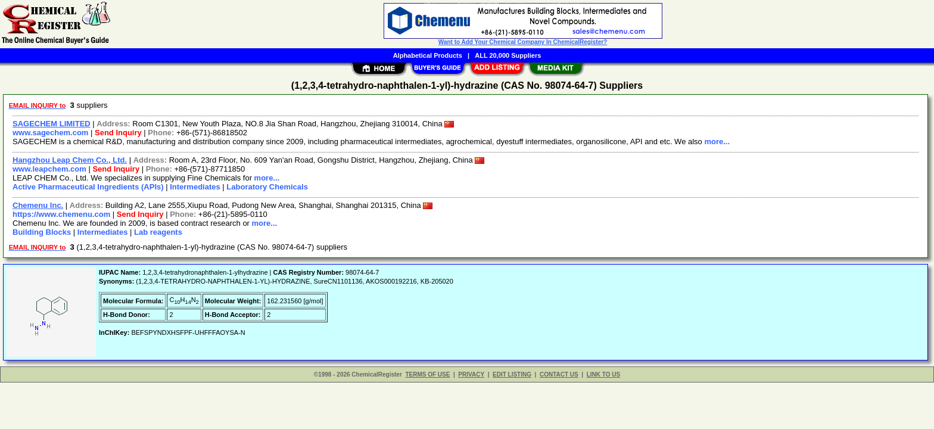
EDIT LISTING (512, 374)
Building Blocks (42, 232)
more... (717, 141)
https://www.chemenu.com (61, 214)
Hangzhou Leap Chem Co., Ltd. (70, 160)
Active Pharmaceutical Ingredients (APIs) (88, 186)
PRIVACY (471, 374)
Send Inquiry (118, 132)
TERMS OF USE (427, 374)
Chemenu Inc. (38, 205)
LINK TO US (603, 374)
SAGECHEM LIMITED (52, 123)
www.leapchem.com (49, 168)
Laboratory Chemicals (267, 186)
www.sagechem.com (50, 132)
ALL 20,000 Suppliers (508, 55)
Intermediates (195, 186)
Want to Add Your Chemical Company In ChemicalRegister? (522, 42)
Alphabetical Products (427, 55)
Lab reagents (158, 232)
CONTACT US (559, 374)
